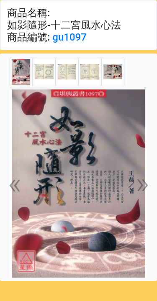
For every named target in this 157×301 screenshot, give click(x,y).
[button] (14, 183)
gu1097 (69, 37)
